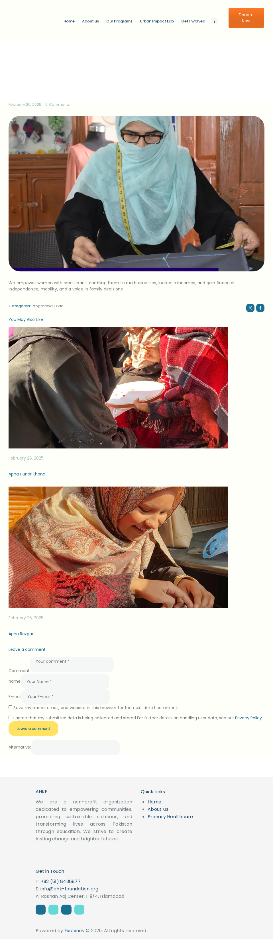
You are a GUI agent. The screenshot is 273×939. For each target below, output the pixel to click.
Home (154, 802)
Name (15, 681)
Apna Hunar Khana (27, 474)
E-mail (15, 696)
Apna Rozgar (21, 634)
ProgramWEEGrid (48, 306)
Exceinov (74, 930)
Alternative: (20, 747)
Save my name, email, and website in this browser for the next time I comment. (95, 708)
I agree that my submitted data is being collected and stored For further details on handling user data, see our (137, 718)
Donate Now (246, 18)
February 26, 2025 (25, 104)
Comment (19, 671)
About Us (158, 809)
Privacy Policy (248, 718)
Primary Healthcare (170, 816)
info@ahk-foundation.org (69, 889)
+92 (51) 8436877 (61, 881)
